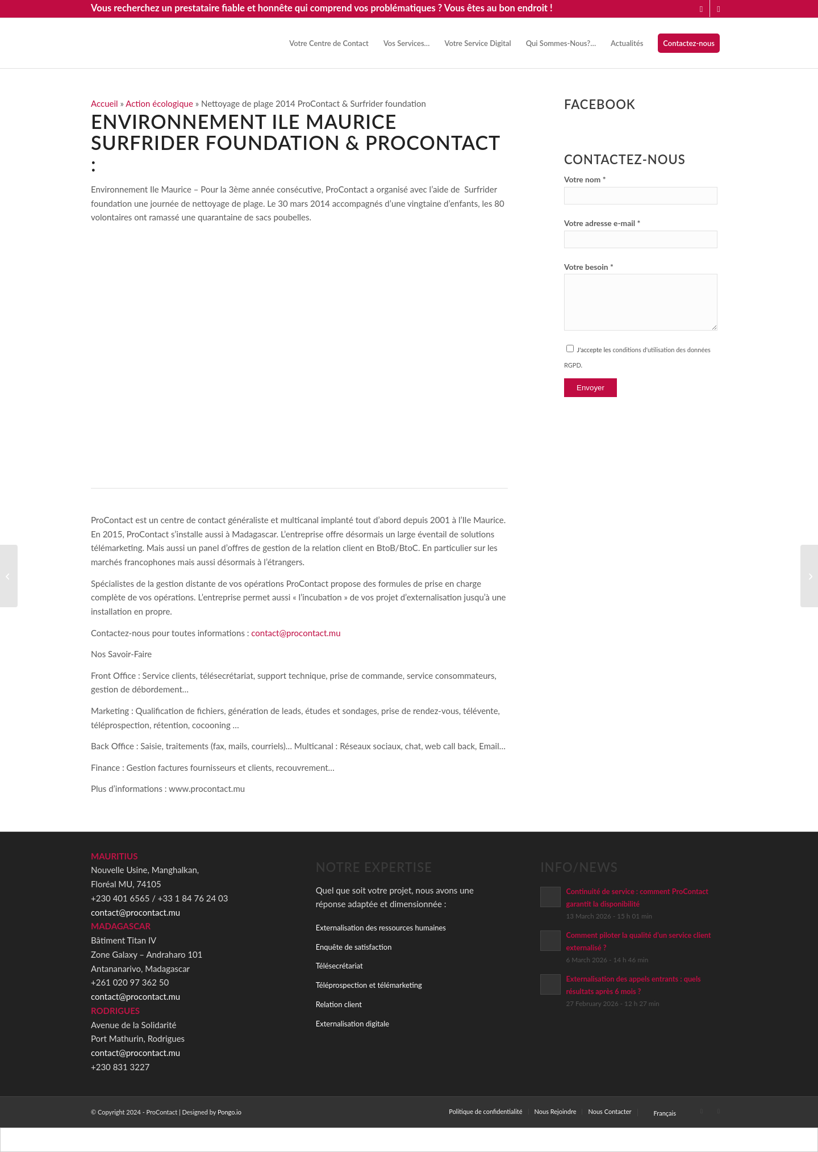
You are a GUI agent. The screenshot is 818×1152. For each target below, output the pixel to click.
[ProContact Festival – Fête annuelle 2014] (9, 576)
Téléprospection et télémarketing (369, 985)
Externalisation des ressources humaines (381, 927)
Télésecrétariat (339, 965)
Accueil (104, 103)
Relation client (339, 1004)
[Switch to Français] (398, 1139)
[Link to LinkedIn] (701, 8)
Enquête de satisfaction (354, 946)
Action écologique (159, 103)
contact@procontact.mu (295, 633)
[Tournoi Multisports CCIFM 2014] (809, 576)
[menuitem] (329, 43)
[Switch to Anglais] (420, 1139)
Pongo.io (229, 1112)
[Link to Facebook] (718, 8)
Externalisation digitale (352, 1023)
